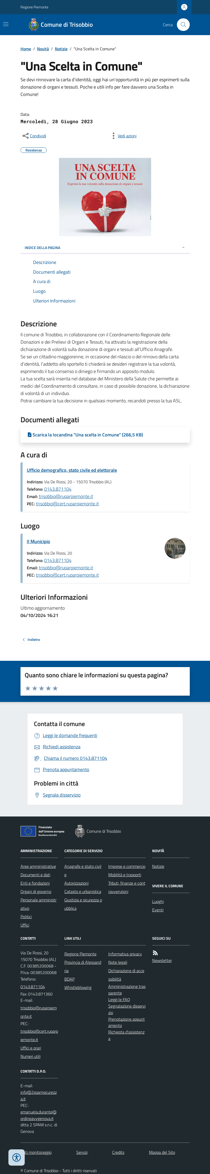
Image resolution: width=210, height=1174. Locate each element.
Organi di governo (36, 891)
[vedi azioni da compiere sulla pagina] (123, 136)
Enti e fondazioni (35, 883)
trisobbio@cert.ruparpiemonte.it (67, 503)
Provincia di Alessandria (82, 966)
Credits (118, 1152)
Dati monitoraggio (36, 1152)
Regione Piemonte (34, 7)
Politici (26, 916)
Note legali (117, 962)
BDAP (69, 979)
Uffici (25, 925)
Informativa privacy (125, 954)
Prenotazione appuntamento (126, 1022)
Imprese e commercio (126, 866)
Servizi (82, 1152)
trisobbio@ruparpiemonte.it (66, 496)
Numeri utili (30, 1056)
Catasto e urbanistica (82, 891)
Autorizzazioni (76, 883)
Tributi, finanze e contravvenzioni (126, 887)
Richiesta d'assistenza (126, 1035)
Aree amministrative (38, 866)
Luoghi (158, 901)
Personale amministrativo (39, 904)
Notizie (61, 49)
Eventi (157, 910)
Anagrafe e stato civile (82, 870)
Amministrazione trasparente (127, 989)
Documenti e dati (35, 875)
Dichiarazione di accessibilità (126, 974)
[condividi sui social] (34, 136)
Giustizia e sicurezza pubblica (83, 904)
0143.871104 (57, 489)
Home (26, 49)
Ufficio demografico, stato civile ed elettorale (72, 470)
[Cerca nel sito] (181, 24)
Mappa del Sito (162, 1152)
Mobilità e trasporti (124, 875)
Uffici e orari (31, 1048)
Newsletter (162, 960)
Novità (43, 49)
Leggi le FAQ (119, 999)
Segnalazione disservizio (127, 1009)
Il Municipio (38, 541)
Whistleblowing (77, 987)
